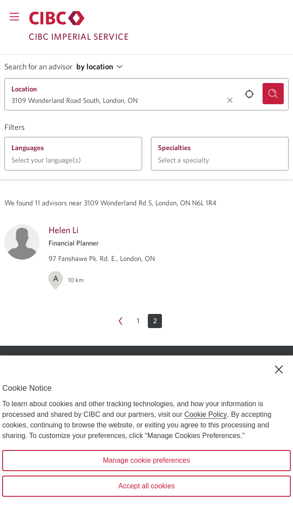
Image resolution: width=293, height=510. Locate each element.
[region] (146, 432)
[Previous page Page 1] (120, 321)
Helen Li (64, 229)
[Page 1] (138, 321)
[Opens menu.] (14, 16)
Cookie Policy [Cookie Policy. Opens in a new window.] (205, 414)
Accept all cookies (146, 486)
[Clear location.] (230, 100)
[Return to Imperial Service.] (57, 18)
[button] (102, 67)
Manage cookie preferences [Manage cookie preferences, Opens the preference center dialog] (146, 460)
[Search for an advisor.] (273, 93)
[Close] (279, 369)
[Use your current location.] (249, 94)
